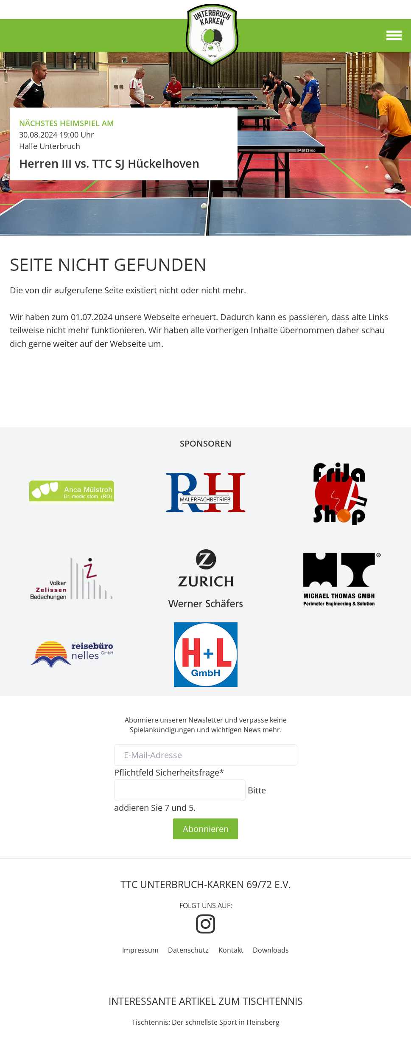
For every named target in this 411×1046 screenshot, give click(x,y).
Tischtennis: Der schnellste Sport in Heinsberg (206, 1022)
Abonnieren (206, 829)
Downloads (271, 950)
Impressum (140, 950)
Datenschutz (188, 950)
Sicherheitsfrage (169, 772)
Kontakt (230, 950)
